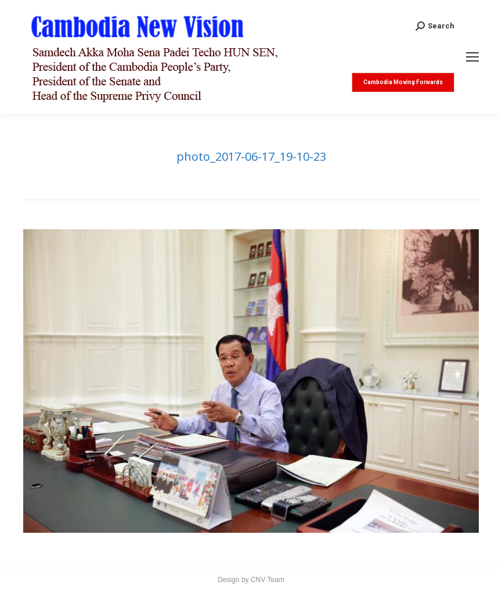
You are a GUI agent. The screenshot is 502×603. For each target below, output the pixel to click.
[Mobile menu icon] (472, 56)
